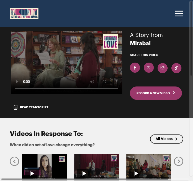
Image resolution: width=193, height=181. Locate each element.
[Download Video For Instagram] (163, 68)
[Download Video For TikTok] (176, 68)
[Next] (178, 161)
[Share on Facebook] (135, 68)
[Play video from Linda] (96, 166)
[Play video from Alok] (148, 166)
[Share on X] (149, 68)
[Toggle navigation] (178, 13)
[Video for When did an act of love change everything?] (66, 62)
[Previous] (14, 161)
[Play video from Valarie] (44, 166)
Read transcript (30, 107)
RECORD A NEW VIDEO (155, 93)
